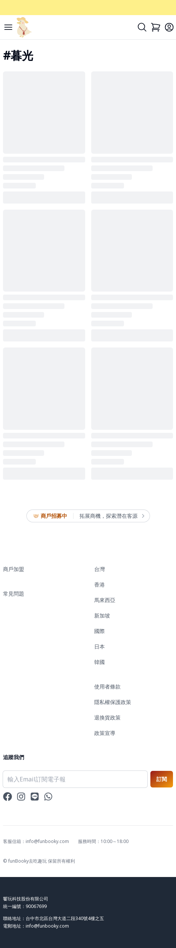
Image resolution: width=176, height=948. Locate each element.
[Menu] (8, 27)
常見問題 (13, 593)
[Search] (142, 27)
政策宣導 (104, 732)
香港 (99, 584)
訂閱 (161, 779)
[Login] (169, 27)
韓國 (99, 661)
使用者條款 (107, 686)
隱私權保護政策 (112, 702)
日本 (99, 646)
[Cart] (155, 27)
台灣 (99, 569)
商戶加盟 (13, 569)
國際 (99, 631)
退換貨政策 (107, 717)
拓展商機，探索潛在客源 (112, 515)
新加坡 (102, 615)
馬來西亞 (104, 600)
